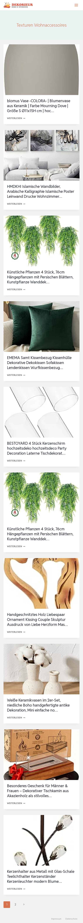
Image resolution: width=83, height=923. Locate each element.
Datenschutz (71, 918)
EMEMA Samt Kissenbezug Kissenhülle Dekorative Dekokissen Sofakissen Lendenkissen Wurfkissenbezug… (39, 362)
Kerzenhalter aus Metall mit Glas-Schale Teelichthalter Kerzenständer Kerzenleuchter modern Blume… (40, 876)
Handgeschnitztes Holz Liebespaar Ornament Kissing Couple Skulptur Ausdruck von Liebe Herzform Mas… (37, 619)
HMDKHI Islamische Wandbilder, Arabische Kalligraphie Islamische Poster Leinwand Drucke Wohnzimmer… (40, 191)
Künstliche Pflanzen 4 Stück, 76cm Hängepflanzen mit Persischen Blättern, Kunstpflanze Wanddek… (40, 277)
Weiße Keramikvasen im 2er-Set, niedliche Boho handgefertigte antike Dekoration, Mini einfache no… (38, 705)
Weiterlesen (16, 118)
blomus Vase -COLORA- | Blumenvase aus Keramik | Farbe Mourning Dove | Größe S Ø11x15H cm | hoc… (38, 105)
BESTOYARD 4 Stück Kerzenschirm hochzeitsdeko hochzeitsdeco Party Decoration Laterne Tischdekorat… (36, 448)
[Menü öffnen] (76, 5)
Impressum (56, 918)
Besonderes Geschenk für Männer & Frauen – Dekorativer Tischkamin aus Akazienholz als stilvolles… (38, 790)
